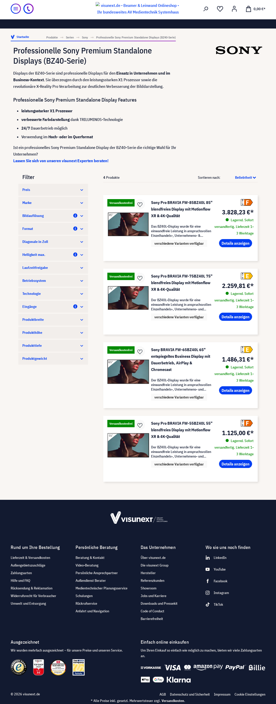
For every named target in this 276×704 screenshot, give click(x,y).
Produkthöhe (53, 332)
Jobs (56, 4)
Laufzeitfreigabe (53, 267)
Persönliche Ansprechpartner (97, 573)
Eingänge (53, 306)
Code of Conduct (152, 611)
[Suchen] (206, 18)
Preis (53, 189)
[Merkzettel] (220, 18)
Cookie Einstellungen (250, 694)
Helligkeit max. (53, 254)
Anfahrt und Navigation (92, 611)
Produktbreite (53, 319)
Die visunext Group (154, 565)
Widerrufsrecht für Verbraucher (33, 595)
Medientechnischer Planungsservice (101, 588)
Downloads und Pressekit (159, 603)
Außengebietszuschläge (28, 565)
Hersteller (148, 573)
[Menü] (16, 18)
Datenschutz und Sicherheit (190, 694)
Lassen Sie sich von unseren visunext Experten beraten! (61, 160)
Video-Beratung (87, 565)
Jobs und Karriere (153, 595)
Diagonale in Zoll (53, 241)
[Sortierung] (239, 177)
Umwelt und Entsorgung (28, 603)
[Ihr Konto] (234, 18)
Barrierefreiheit (152, 618)
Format (53, 228)
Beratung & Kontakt (90, 557)
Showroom (71, 4)
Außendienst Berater (91, 580)
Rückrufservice (86, 603)
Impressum (222, 694)
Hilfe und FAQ (20, 580)
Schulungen (84, 595)
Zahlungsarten (21, 573)
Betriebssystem (53, 280)
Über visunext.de (153, 557)
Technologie (53, 293)
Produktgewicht (53, 358)
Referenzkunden (152, 580)
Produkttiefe (53, 345)
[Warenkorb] (255, 17)
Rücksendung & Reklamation (31, 588)
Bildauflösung (53, 215)
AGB (162, 694)
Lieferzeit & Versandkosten (30, 557)
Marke (53, 202)
